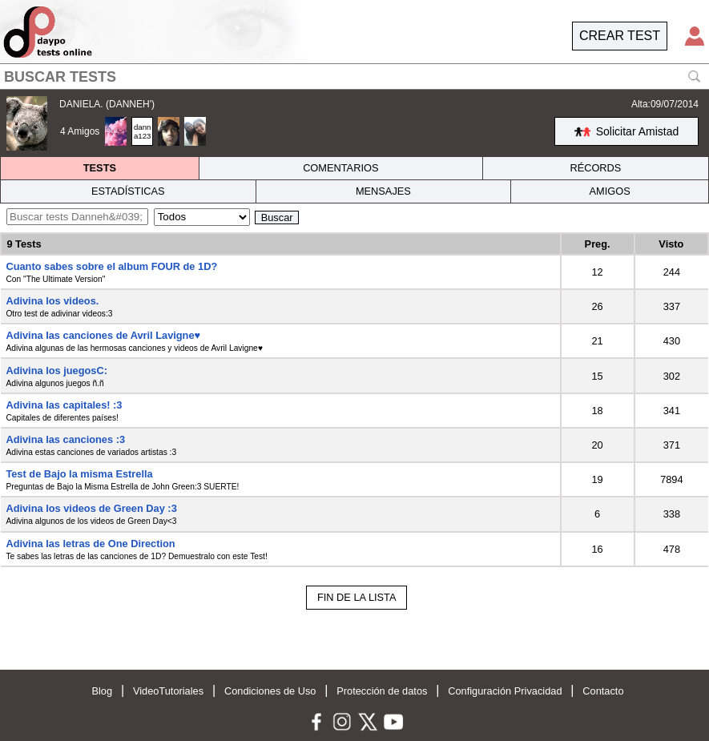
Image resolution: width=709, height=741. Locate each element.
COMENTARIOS (340, 168)
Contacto (602, 691)
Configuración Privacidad (505, 691)
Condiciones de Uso (270, 691)
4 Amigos (79, 131)
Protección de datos (381, 691)
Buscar (277, 217)
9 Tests (23, 244)
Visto (671, 244)
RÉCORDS (595, 168)
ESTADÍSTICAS (128, 191)
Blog (101, 691)
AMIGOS (609, 191)
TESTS (99, 168)
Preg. (597, 244)
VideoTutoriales (168, 691)
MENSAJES (383, 191)
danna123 (142, 131)
